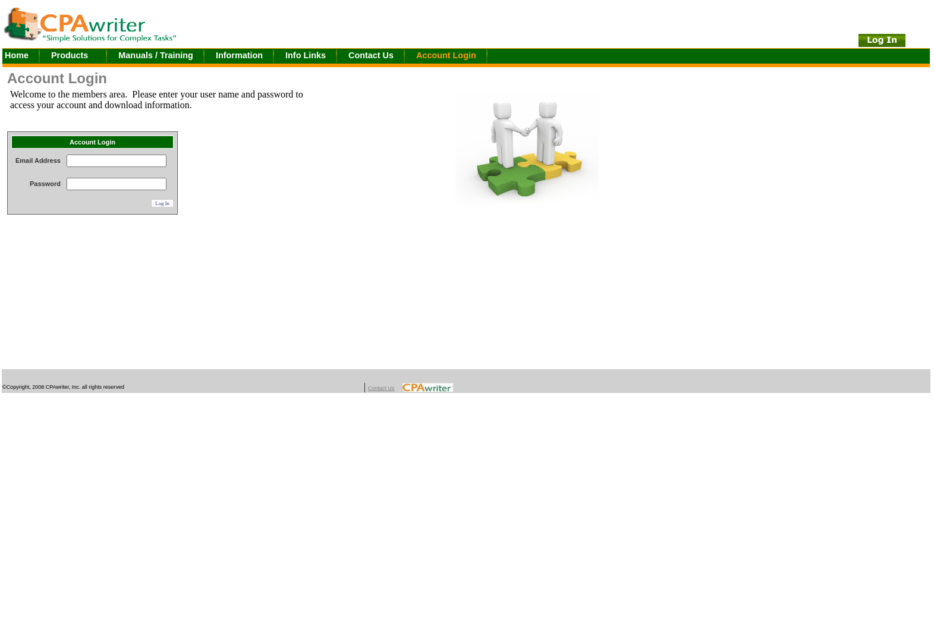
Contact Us (371, 55)
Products (69, 55)
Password (45, 183)
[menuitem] (27, 56)
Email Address (38, 160)
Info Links (305, 55)
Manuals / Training (155, 55)
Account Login (446, 55)
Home (17, 55)
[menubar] (250, 56)
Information (239, 55)
